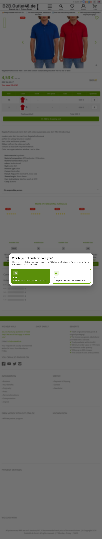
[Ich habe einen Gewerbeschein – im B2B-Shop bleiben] (30, 276)
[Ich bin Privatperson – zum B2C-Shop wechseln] (71, 276)
